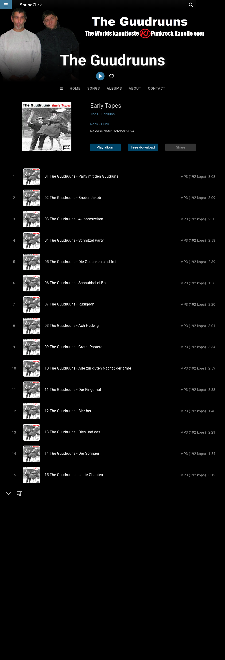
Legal (126, 632)
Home (75, 88)
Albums (114, 88)
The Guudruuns (102, 114)
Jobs (64, 632)
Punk (105, 124)
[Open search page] (220, 4)
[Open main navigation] (6, 4)
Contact (156, 88)
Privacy (112, 632)
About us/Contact (41, 632)
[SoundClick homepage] (31, 4)
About (135, 88)
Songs (93, 88)
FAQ (19, 632)
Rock (94, 124)
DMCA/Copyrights (87, 632)
